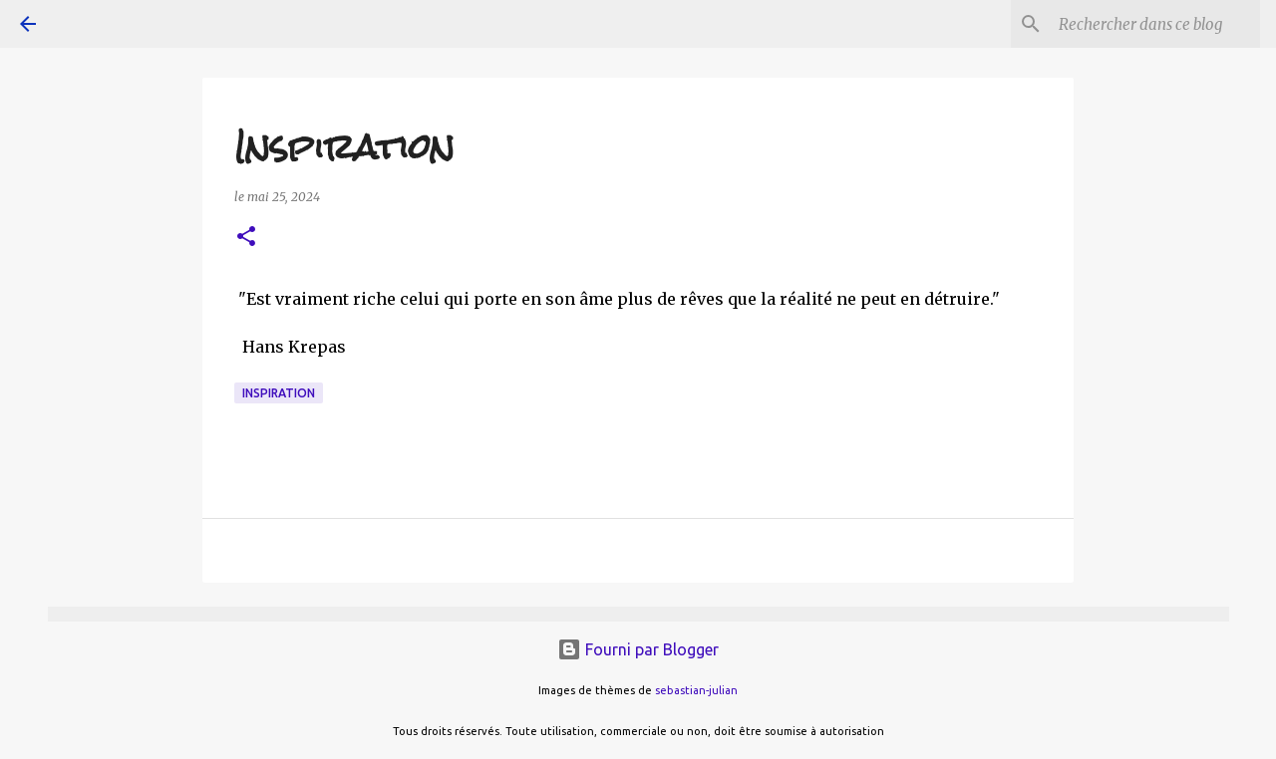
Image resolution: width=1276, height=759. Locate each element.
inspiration (278, 392)
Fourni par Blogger (638, 649)
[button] (246, 237)
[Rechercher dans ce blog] (1155, 24)
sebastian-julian (696, 690)
